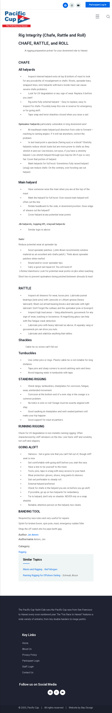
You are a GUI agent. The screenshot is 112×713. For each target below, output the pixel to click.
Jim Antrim (33, 534)
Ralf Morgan (50, 569)
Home (25, 643)
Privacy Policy (29, 654)
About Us (27, 649)
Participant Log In (97, 5)
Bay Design (87, 707)
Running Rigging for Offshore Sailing (41, 575)
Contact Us (27, 672)
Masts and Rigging (32, 569)
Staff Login (28, 666)
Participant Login (31, 660)
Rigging (22, 552)
